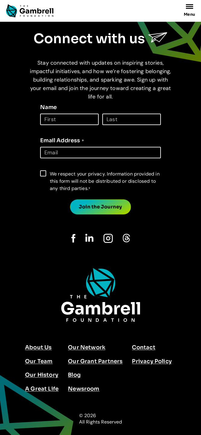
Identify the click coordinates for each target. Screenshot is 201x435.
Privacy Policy (152, 361)
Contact (143, 347)
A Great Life (42, 388)
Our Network (86, 347)
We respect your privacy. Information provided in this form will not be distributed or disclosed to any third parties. (105, 181)
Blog (74, 375)
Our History (41, 375)
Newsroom (83, 388)
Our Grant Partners (95, 361)
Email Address (62, 140)
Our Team (39, 361)
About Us (38, 347)
